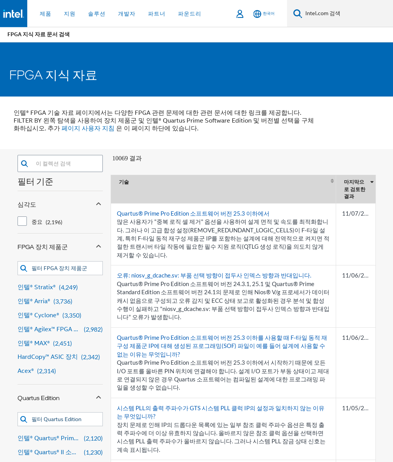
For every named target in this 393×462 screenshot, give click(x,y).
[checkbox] (22, 221)
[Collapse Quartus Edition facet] (98, 396)
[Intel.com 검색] (347, 14)
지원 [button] (70, 13)
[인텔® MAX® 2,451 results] (60, 343)
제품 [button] (45, 13)
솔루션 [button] (97, 13)
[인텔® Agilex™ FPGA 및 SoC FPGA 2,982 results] (60, 329)
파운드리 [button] (189, 13)
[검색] (297, 13)
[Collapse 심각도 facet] (98, 203)
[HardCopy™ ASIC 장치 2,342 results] (60, 357)
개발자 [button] (127, 13)
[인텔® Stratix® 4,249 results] (60, 287)
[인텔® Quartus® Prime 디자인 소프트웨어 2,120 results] (60, 438)
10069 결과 (127, 158)
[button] (24, 163)
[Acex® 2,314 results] (60, 371)
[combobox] (66, 163)
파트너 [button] (157, 13)
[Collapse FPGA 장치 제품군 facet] (98, 245)
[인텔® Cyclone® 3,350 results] (60, 315)
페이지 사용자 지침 (88, 128)
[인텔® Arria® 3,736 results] (60, 301)
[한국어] (264, 13)
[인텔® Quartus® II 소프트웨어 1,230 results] (60, 452)
